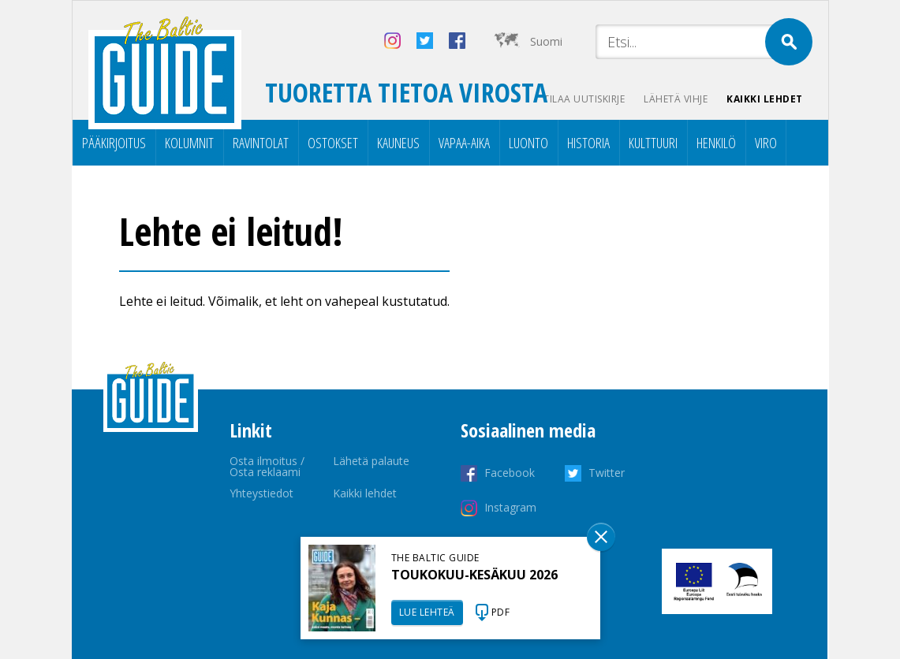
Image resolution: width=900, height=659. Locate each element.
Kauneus (398, 142)
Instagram (510, 507)
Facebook (509, 472)
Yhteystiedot (261, 493)
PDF (500, 612)
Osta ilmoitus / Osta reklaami (267, 466)
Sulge (601, 537)
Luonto (528, 142)
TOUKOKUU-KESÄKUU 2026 (474, 574)
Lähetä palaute (371, 460)
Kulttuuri (653, 142)
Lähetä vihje (676, 99)
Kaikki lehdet (764, 99)
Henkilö (716, 142)
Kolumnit (189, 142)
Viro (766, 142)
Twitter (606, 472)
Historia (588, 142)
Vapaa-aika (464, 142)
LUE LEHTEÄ (427, 612)
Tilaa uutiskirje (584, 99)
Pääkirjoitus (114, 142)
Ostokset (333, 142)
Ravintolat (261, 142)
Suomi (546, 41)
